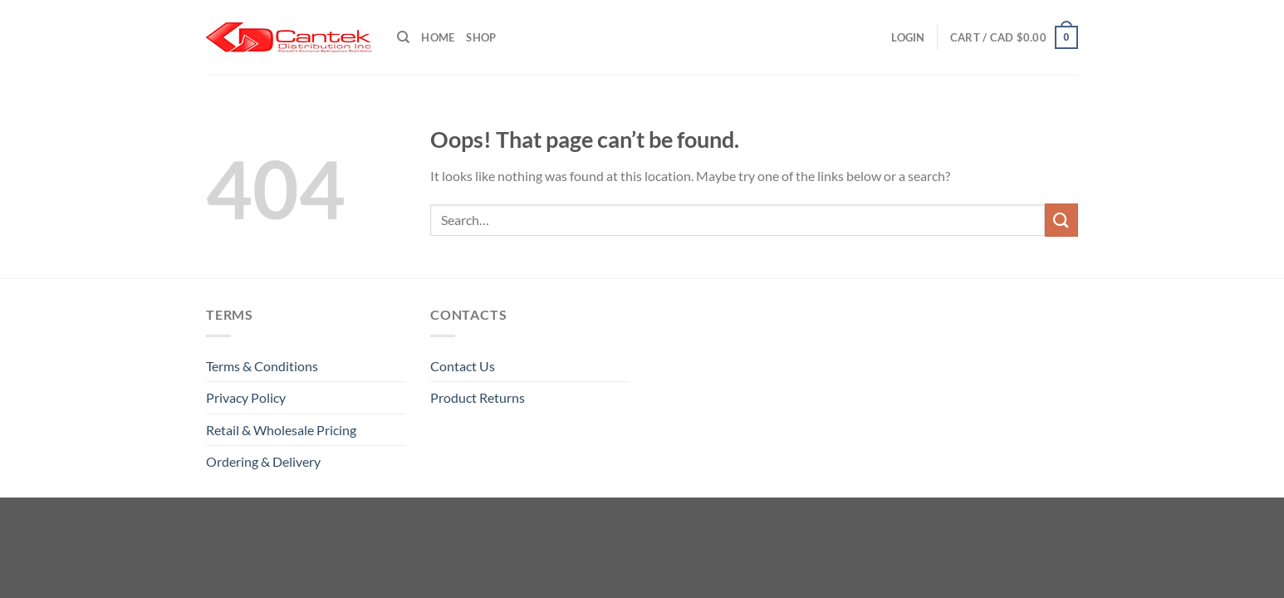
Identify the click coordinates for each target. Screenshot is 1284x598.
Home (437, 37)
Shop (481, 37)
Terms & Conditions (262, 366)
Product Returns (477, 397)
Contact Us (462, 366)
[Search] (403, 37)
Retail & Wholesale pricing (281, 430)
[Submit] (1061, 219)
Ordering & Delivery (263, 461)
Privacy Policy (246, 397)
